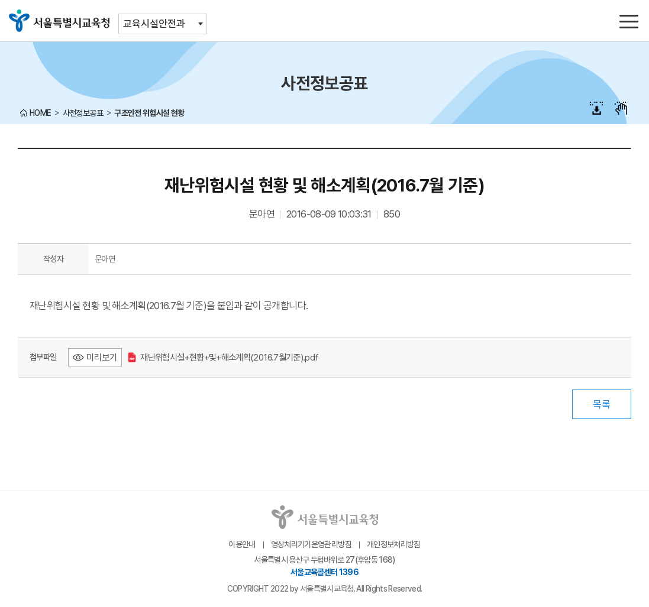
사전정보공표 (83, 113)
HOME (40, 113)
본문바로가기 (324, 0)
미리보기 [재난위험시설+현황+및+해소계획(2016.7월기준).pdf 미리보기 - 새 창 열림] (101, 357)
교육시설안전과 (154, 24)
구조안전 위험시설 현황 (149, 113)
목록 (602, 404)
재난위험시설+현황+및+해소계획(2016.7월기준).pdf (223, 357)
